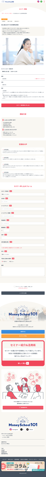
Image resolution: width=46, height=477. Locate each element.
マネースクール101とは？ (7, 433)
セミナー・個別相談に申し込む (23, 105)
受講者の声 (4, 452)
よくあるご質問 (5, 437)
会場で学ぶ (23, 331)
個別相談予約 (23, 407)
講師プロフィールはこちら (40, 78)
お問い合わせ (10, 459)
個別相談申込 (4, 453)
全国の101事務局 (24, 459)
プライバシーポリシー (33, 459)
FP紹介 (3, 450)
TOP (2, 448)
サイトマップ (41, 459)
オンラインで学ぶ (23, 336)
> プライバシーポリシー (23, 287)
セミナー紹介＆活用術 (7, 435)
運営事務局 (16, 459)
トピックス (4, 459)
